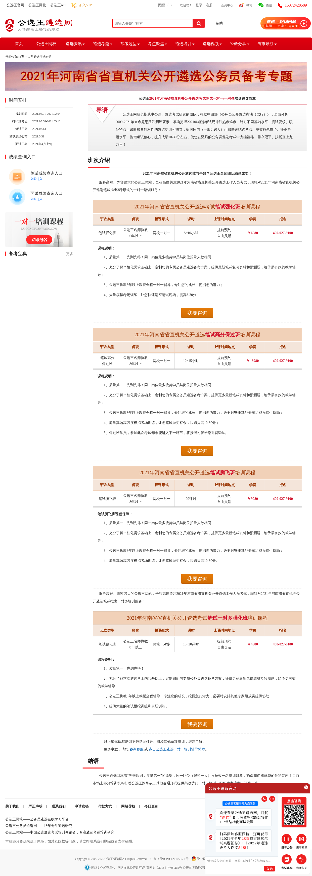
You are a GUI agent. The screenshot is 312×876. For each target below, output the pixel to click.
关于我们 (12, 806)
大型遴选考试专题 (39, 56)
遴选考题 (101, 44)
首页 (19, 44)
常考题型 (128, 44)
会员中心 (227, 5)
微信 (269, 5)
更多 (69, 254)
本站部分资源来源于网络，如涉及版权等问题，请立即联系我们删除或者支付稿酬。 (70, 841)
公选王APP (58, 5)
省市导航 (265, 44)
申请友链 (82, 806)
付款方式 (105, 806)
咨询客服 (136, 749)
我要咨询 (197, 313)
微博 (249, 5)
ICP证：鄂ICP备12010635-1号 (169, 859)
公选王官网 (15, 5)
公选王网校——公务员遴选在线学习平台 (37, 819)
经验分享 (238, 44)
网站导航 (128, 806)
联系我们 (59, 806)
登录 (198, 5)
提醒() (164, 5)
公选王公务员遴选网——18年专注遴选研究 (38, 826)
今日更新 (151, 806)
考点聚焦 (156, 44)
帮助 (219, 23)
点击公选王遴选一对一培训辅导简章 (177, 749)
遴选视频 (211, 44)
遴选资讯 (74, 44)
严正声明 (35, 806)
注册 (209, 5)
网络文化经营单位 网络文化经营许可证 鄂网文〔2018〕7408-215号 (133, 867)
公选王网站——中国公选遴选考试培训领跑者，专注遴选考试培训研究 (59, 832)
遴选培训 (183, 44)
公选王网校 (37, 5)
